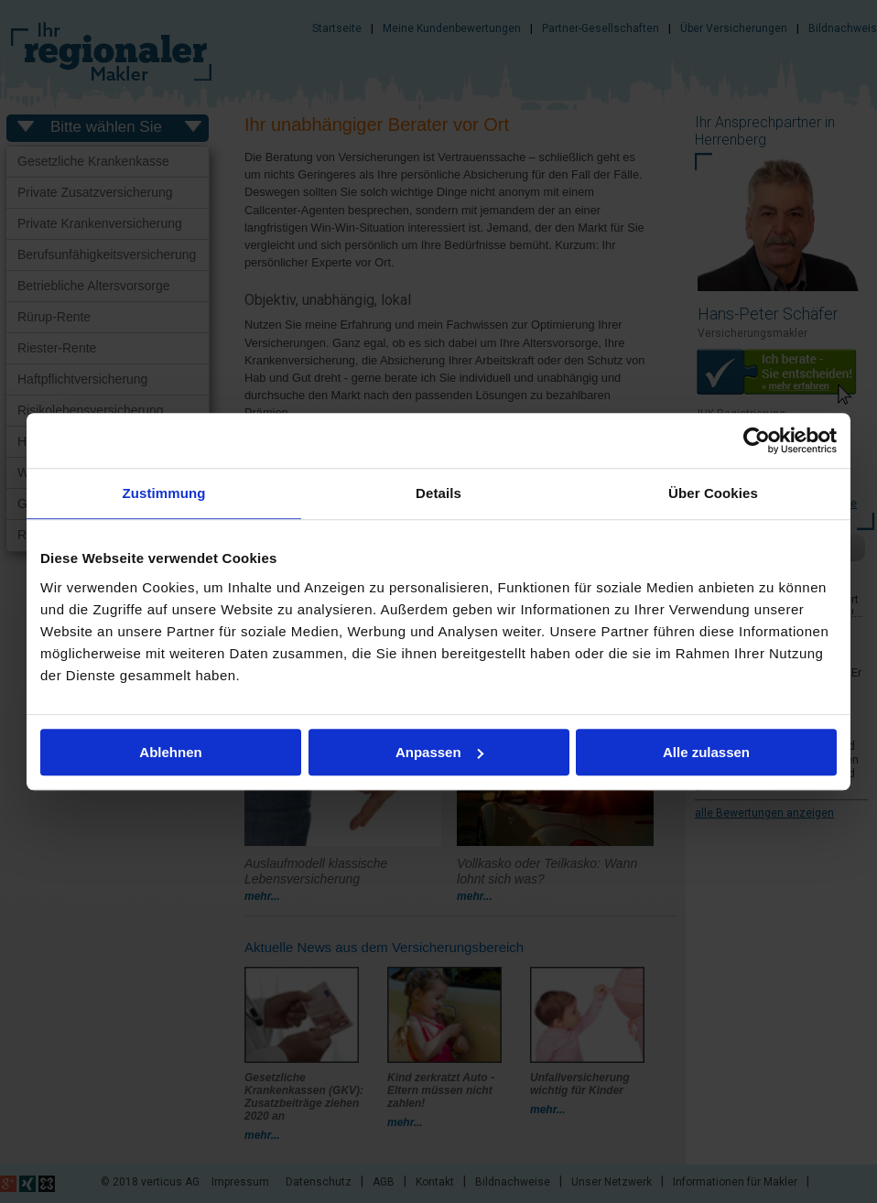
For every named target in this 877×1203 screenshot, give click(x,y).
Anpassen (439, 752)
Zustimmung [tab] (164, 493)
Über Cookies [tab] (713, 493)
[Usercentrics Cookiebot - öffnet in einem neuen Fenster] (757, 440)
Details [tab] (438, 493)
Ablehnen (170, 752)
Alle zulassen (706, 752)
